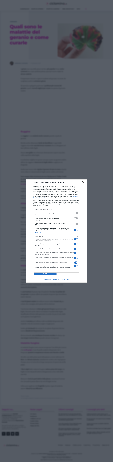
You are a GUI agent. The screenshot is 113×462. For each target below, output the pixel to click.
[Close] (83, 182)
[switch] (76, 213)
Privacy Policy (65, 279)
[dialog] (56, 231)
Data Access (56, 279)
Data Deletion (47, 279)
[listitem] (56, 209)
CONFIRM (45, 273)
